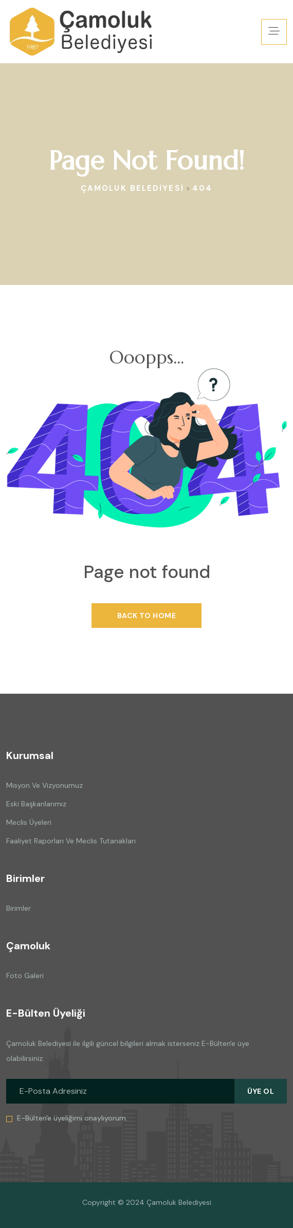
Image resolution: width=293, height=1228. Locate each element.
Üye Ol (260, 1091)
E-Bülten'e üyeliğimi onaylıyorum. (72, 1118)
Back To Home (146, 615)
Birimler (18, 908)
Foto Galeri (25, 975)
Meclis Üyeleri (28, 822)
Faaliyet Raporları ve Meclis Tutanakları (71, 840)
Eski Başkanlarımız (36, 803)
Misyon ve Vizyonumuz (44, 785)
